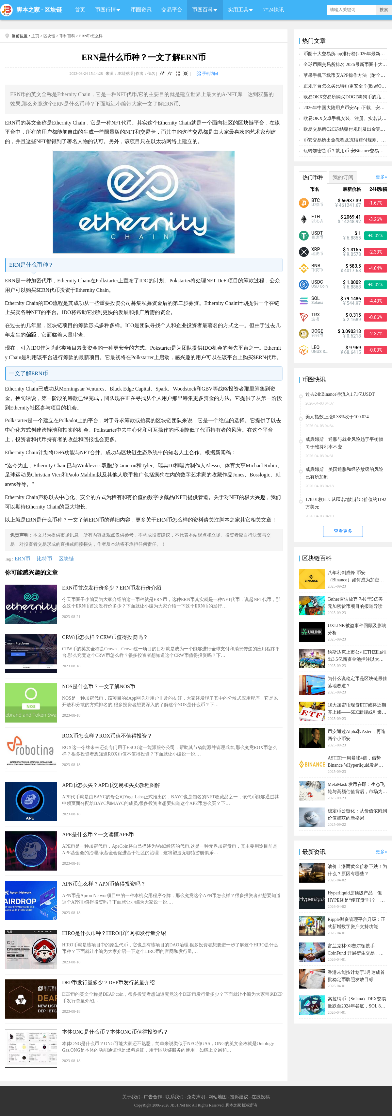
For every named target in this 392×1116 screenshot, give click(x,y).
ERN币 (22, 558)
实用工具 (238, 9)
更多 (380, 177)
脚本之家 (28, 10)
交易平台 (171, 9)
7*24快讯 (273, 9)
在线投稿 (261, 1096)
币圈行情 (105, 9)
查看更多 (343, 531)
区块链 (53, 10)
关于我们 (131, 1096)
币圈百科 (202, 9)
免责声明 (196, 1096)
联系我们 (174, 1096)
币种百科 (67, 36)
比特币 (44, 558)
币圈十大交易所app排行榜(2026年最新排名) (347, 53)
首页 (80, 9)
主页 (35, 36)
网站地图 (217, 1096)
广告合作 (153, 1096)
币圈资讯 (141, 9)
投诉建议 (239, 1096)
